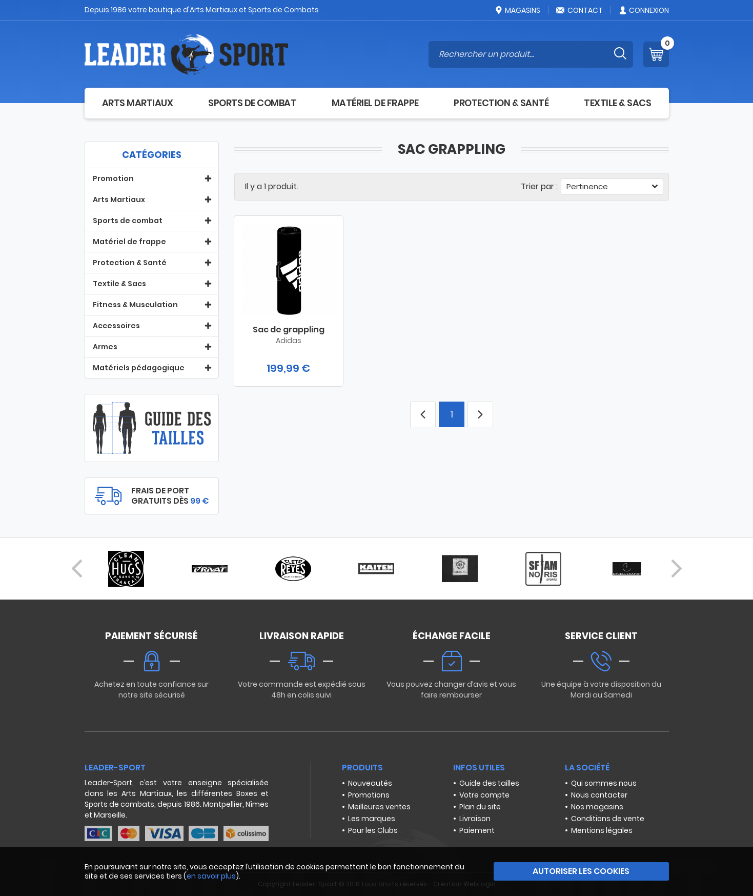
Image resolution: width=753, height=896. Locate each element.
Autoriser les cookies (581, 871)
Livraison (475, 818)
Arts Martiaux (137, 102)
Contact (579, 10)
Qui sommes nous (604, 783)
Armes (105, 347)
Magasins (517, 10)
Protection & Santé (501, 102)
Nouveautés (370, 783)
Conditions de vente (607, 818)
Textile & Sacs (617, 102)
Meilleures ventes (379, 807)
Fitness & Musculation (135, 305)
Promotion (113, 178)
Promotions (369, 795)
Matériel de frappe (375, 102)
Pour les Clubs (373, 830)
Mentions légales (602, 830)
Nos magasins (597, 807)
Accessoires (116, 326)
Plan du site (480, 807)
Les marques (371, 818)
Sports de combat (252, 102)
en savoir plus (211, 876)
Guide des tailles (489, 783)
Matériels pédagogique (139, 368)
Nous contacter (599, 795)
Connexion (643, 10)
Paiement (477, 830)
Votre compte (484, 795)
